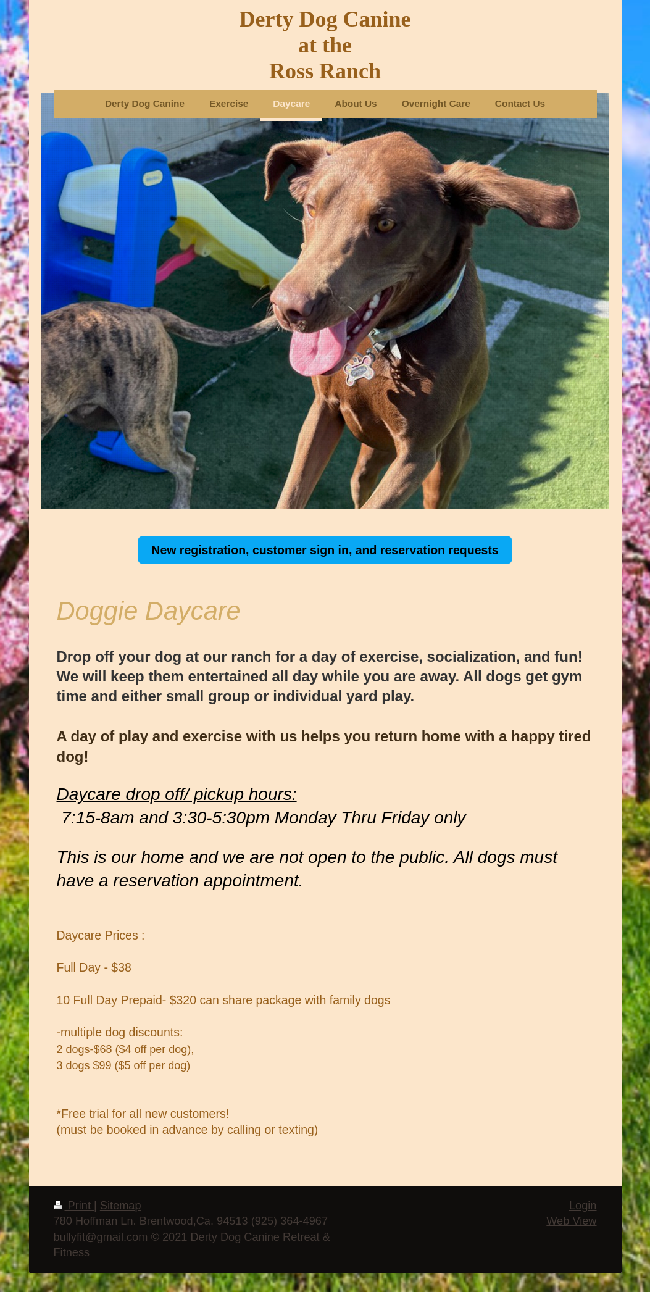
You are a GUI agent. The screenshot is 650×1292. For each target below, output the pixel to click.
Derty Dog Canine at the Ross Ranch (325, 45)
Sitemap (120, 1205)
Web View (571, 1221)
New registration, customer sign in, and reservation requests (324, 550)
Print (74, 1205)
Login (583, 1205)
